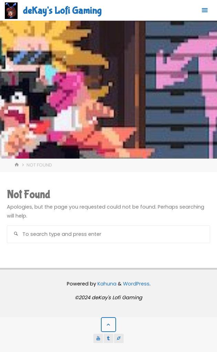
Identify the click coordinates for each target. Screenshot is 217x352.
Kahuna (106, 283)
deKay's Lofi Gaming (62, 11)
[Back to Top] (108, 324)
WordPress (136, 283)
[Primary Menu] (204, 10)
